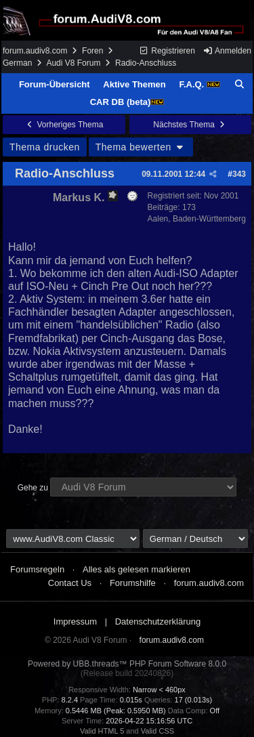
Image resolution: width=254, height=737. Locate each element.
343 (239, 174)
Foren (92, 51)
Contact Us (69, 583)
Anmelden (227, 51)
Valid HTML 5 (102, 731)
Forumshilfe (133, 583)
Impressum (75, 621)
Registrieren (167, 51)
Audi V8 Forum (73, 63)
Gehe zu (33, 487)
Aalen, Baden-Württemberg (197, 219)
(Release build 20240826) (127, 673)
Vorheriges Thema (63, 124)
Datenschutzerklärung (157, 621)
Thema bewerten (141, 147)
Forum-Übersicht (54, 84)
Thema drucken (44, 147)
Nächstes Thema (190, 124)
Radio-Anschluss (64, 173)
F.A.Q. (199, 84)
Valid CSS (157, 731)
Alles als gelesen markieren (136, 569)
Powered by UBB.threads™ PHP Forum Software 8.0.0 (127, 664)
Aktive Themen (134, 84)
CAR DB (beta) (127, 102)
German (17, 63)
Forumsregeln (37, 569)
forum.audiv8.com (35, 51)
